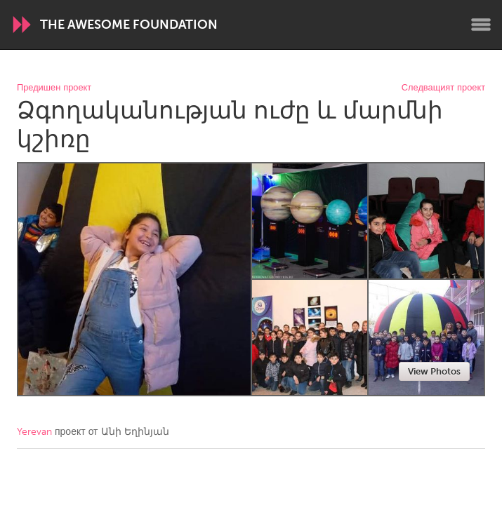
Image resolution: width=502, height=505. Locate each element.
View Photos (434, 371)
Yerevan (34, 432)
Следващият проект (443, 88)
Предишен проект (54, 88)
